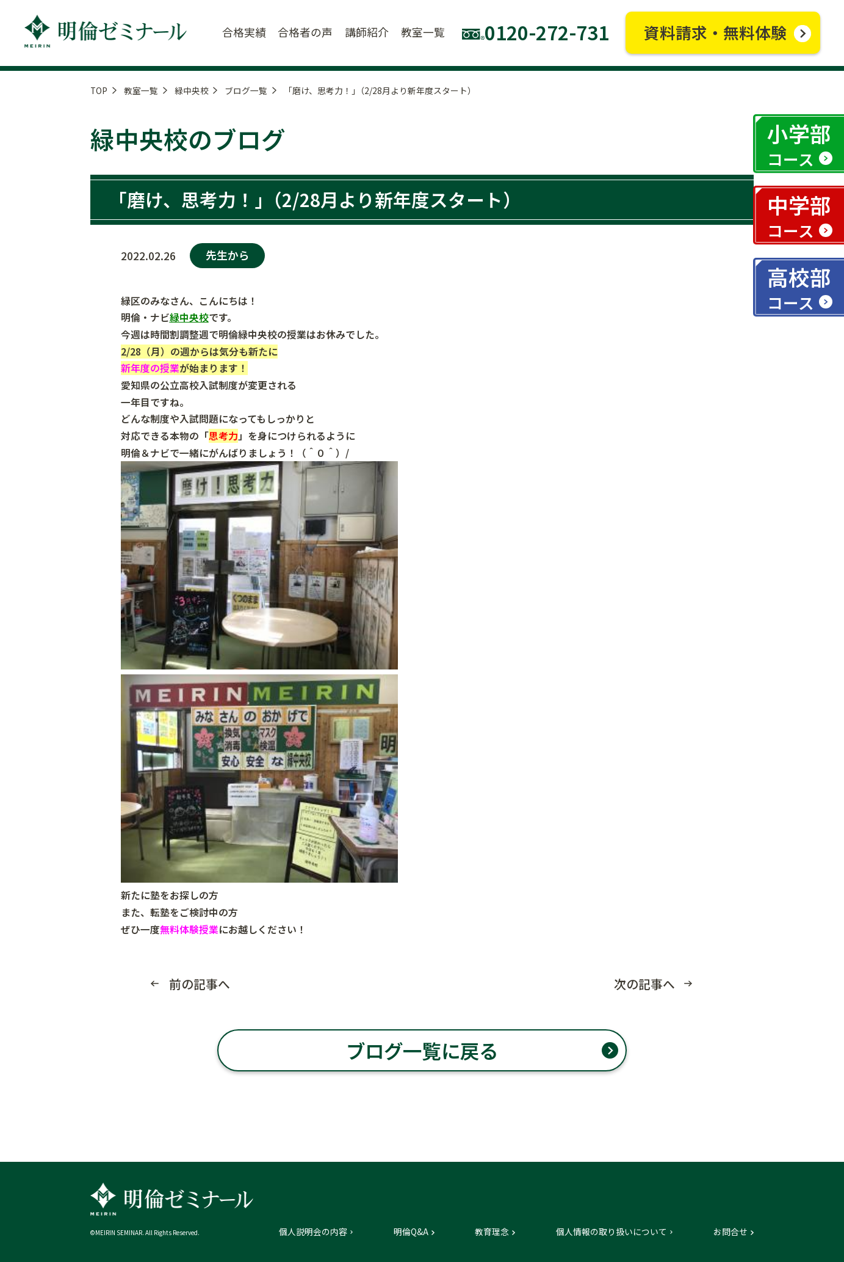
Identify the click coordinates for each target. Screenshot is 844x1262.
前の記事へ (199, 984)
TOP (98, 90)
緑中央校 (192, 90)
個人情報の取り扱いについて (611, 1232)
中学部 (799, 215)
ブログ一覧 (246, 90)
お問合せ (730, 1232)
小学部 (799, 144)
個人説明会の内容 (313, 1232)
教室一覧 (141, 90)
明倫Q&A (411, 1232)
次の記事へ (644, 984)
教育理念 (492, 1232)
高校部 (799, 287)
